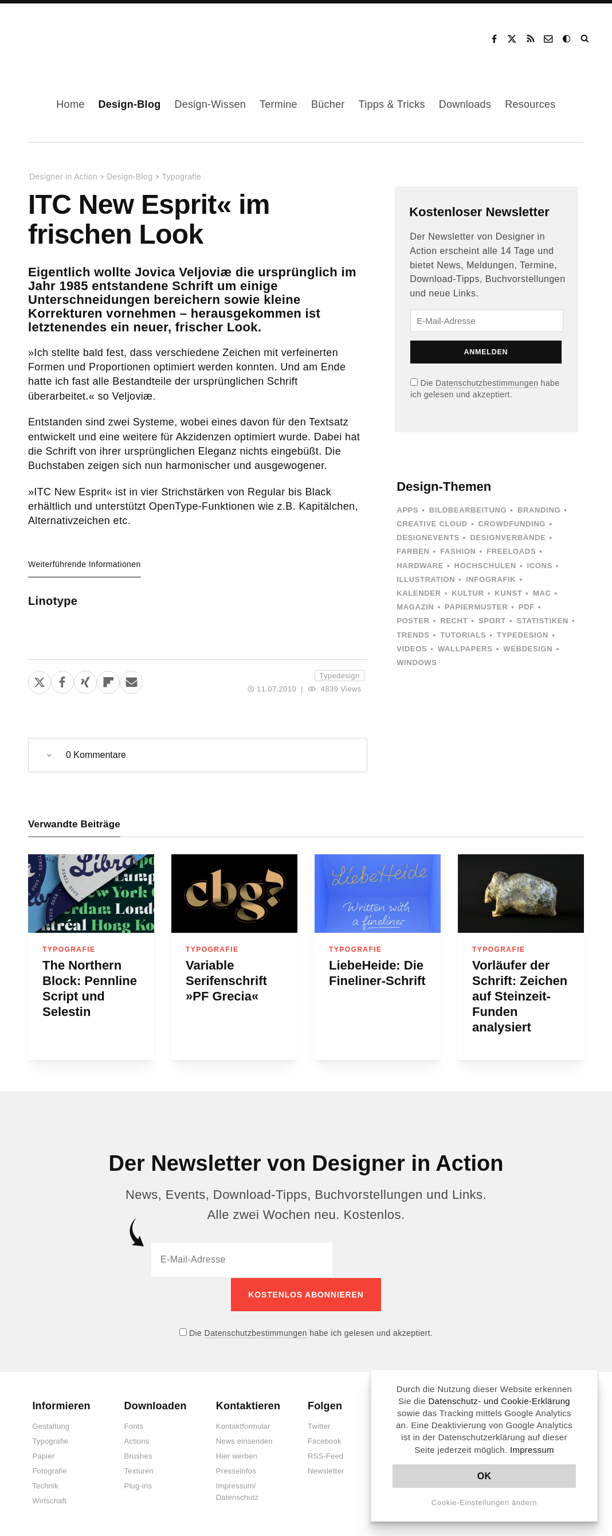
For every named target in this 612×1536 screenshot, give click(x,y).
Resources (530, 104)
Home (70, 104)
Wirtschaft (49, 1500)
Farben (413, 551)
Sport (492, 620)
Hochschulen (485, 565)
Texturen (139, 1470)
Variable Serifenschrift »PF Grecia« (226, 980)
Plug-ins (138, 1485)
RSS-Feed (325, 1455)
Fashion (458, 551)
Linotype (52, 601)
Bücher (328, 104)
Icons (539, 565)
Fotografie (49, 1470)
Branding (538, 510)
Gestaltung (50, 1425)
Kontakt (549, 39)
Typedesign (339, 675)
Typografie (181, 176)
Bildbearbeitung (468, 510)
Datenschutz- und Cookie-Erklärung (499, 1401)
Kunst (508, 593)
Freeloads (511, 551)
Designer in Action (77, 35)
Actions (137, 1440)
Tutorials (463, 635)
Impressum (532, 1450)
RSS (530, 39)
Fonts (134, 1425)
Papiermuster (476, 607)
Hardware (420, 565)
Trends (413, 635)
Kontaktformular (243, 1425)
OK (484, 1476)
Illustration (426, 579)
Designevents (428, 537)
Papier (43, 1455)
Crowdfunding (512, 523)
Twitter (319, 1425)
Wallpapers (465, 648)
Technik (45, 1485)
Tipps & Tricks (392, 104)
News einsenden (244, 1440)
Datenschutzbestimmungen (487, 383)
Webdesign (527, 648)
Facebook (494, 39)
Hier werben (236, 1455)
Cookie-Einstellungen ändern (484, 1502)
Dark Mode (567, 39)
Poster (413, 620)
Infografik (491, 579)
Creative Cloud (432, 523)
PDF (527, 607)
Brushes (138, 1455)
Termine (278, 104)
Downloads (465, 104)
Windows (417, 662)
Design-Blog (129, 104)
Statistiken (542, 620)
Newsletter (326, 1470)
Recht (454, 620)
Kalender (419, 593)
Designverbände (508, 537)
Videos (412, 648)
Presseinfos (236, 1470)
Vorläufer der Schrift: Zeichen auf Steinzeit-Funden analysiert (519, 996)
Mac (542, 593)
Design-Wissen (210, 104)
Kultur (468, 593)
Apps (407, 510)
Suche (585, 39)
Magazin (415, 607)
